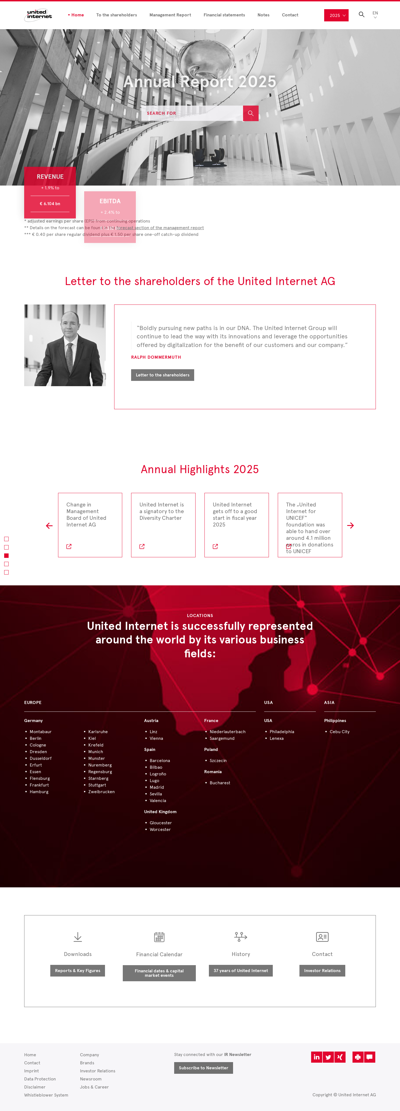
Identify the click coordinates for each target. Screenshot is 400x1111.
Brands (87, 1062)
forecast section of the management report (160, 227)
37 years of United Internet (241, 970)
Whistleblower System (46, 1095)
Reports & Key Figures (77, 970)
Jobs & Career (94, 1087)
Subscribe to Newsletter (203, 1068)
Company (89, 1054)
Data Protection (40, 1079)
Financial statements (224, 15)
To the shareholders (116, 15)
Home (77, 15)
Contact (290, 15)
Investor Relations (322, 970)
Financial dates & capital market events (159, 973)
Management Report (170, 15)
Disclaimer (35, 1087)
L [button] (49, 525)
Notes (263, 15)
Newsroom (91, 1079)
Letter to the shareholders (162, 375)
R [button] (351, 525)
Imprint (31, 1070)
